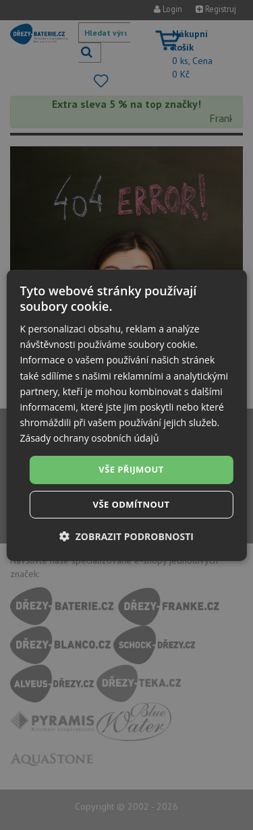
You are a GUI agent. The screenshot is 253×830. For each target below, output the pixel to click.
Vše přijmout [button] (131, 469)
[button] (126, 536)
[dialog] (126, 414)
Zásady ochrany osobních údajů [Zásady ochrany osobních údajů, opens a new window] (89, 438)
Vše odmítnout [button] (131, 504)
